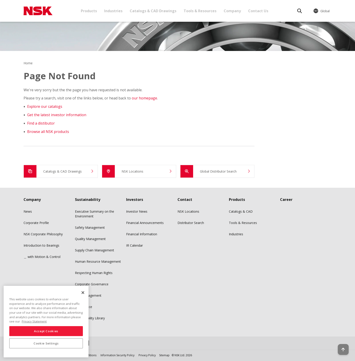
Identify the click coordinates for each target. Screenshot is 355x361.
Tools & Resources (200, 10)
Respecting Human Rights (94, 273)
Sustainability (87, 199)
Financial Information (141, 234)
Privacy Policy (147, 355)
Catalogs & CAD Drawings (153, 10)
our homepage (144, 98)
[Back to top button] (340, 344)
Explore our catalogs (44, 106)
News (28, 211)
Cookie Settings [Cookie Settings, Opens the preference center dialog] (46, 343)
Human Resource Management (98, 261)
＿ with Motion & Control (42, 257)
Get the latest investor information (56, 114)
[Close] (83, 293)
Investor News (136, 211)
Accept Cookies (46, 331)
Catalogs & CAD (241, 211)
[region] (46, 321)
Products (89, 10)
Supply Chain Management (94, 250)
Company (232, 10)
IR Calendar (134, 245)
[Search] (299, 11)
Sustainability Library (90, 318)
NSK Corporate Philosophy (43, 234)
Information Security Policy (117, 355)
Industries (113, 10)
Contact (185, 199)
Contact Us (258, 10)
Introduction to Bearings (41, 245)
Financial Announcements (145, 223)
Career (286, 199)
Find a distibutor (41, 123)
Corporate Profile (36, 223)
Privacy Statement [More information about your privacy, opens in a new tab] (34, 321)
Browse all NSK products (48, 131)
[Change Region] (322, 11)
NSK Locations (188, 211)
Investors (134, 199)
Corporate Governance (91, 284)
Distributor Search (191, 223)
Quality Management (90, 239)
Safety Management (90, 227)
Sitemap (164, 355)
